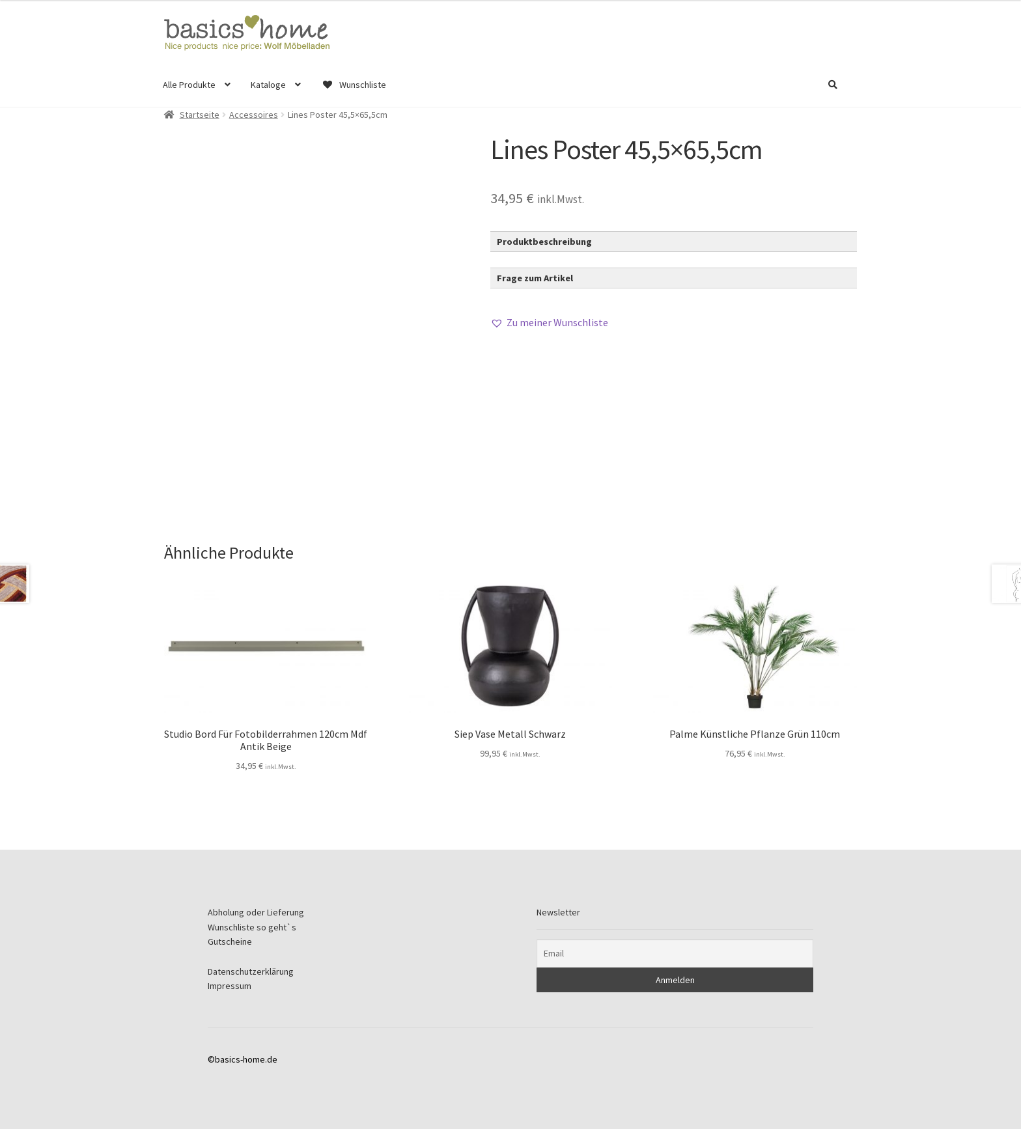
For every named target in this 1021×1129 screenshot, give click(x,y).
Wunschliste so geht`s (252, 927)
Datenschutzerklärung (251, 971)
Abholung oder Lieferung (256, 912)
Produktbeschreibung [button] (544, 241)
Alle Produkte (189, 85)
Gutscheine (230, 941)
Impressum (229, 986)
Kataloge (268, 85)
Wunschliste (353, 85)
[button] (549, 322)
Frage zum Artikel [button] (535, 278)
